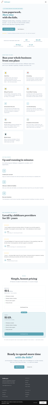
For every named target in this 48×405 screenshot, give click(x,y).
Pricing (26, 382)
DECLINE (35, 402)
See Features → (21, 29)
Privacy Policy (5, 396)
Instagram (27, 394)
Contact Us (29, 368)
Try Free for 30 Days (8, 29)
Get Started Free (24, 308)
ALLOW (43, 402)
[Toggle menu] (45, 2)
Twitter (26, 396)
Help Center (27, 386)
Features (27, 380)
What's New (27, 384)
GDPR (7, 403)
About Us (4, 392)
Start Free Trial (19, 367)
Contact (4, 394)
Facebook (27, 392)
